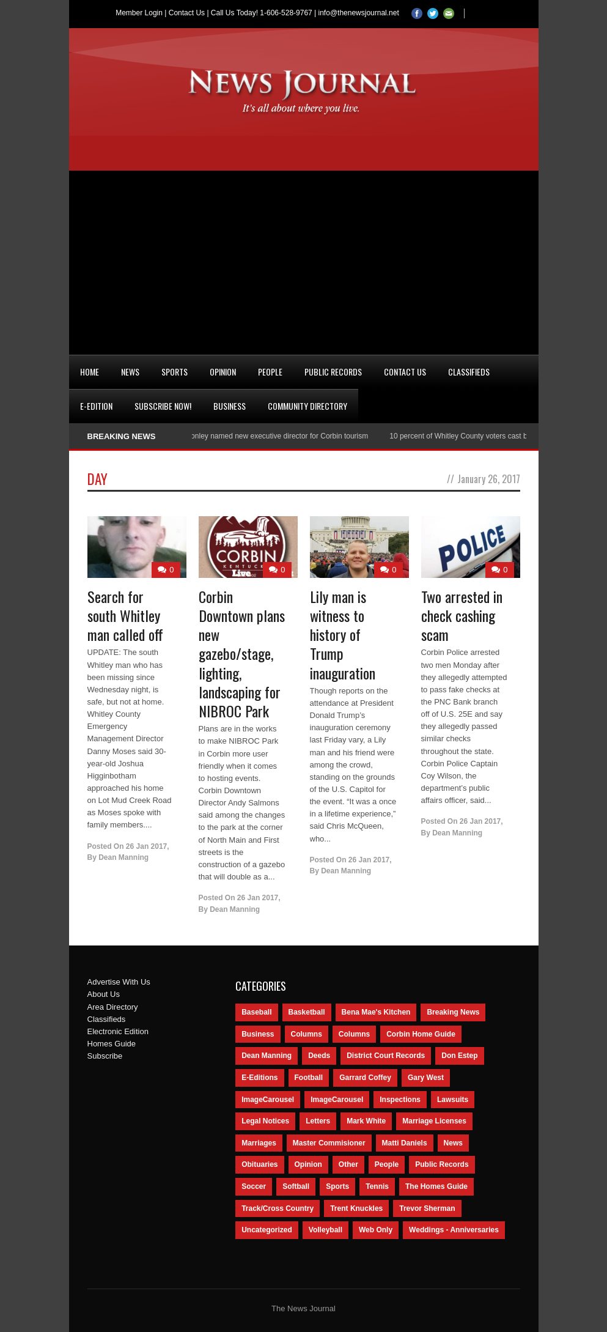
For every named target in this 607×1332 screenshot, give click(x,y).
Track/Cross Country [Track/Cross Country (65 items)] (277, 1208)
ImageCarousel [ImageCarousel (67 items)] (337, 1099)
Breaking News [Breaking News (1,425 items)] (453, 1012)
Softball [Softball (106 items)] (295, 1186)
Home (89, 371)
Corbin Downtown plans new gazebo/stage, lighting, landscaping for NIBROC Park (242, 653)
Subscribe (105, 1055)
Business (229, 405)
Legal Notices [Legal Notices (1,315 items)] (265, 1121)
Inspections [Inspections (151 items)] (400, 1099)
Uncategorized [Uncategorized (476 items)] (266, 1230)
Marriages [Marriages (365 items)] (258, 1143)
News (130, 371)
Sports (174, 371)
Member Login (139, 13)
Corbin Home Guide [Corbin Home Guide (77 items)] (420, 1034)
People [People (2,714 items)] (387, 1164)
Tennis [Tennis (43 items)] (377, 1186)
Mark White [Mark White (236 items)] (366, 1121)
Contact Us (187, 13)
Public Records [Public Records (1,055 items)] (441, 1164)
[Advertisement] (304, 262)
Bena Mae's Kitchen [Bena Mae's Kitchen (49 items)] (376, 1012)
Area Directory (112, 1007)
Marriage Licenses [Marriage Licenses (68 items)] (434, 1121)
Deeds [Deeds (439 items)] (319, 1055)
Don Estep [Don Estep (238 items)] (459, 1055)
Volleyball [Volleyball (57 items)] (325, 1230)
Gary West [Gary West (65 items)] (426, 1077)
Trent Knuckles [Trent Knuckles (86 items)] (356, 1208)
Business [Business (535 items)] (257, 1034)
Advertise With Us (118, 981)
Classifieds (469, 371)
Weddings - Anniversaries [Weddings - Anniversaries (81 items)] (454, 1230)
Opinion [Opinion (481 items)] (308, 1164)
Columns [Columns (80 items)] (354, 1034)
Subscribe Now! (162, 405)
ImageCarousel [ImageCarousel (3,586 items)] (267, 1099)
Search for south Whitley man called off (125, 615)
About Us (103, 994)
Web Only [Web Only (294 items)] (375, 1230)
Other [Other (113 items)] (348, 1164)
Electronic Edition (118, 1031)
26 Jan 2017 (146, 846)
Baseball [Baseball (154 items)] (256, 1012)
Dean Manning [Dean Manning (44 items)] (266, 1055)
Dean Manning (123, 857)
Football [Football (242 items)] (309, 1077)
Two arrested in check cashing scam (461, 615)
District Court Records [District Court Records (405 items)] (386, 1055)
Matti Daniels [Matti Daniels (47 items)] (404, 1143)
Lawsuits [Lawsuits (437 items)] (452, 1099)
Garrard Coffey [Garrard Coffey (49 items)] (365, 1077)
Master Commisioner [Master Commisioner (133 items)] (329, 1143)
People (270, 371)
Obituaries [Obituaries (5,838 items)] (259, 1164)
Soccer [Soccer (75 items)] (253, 1186)
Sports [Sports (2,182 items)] (337, 1186)
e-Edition (96, 405)
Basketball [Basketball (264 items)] (307, 1012)
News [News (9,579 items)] (453, 1143)
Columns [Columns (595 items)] (306, 1034)
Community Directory (307, 405)
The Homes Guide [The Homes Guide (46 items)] (436, 1186)
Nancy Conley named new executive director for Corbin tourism (269, 436)
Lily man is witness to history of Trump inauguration (342, 634)
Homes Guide (111, 1043)
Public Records (333, 371)
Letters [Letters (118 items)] (318, 1121)
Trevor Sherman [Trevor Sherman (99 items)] (427, 1208)
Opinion (223, 371)
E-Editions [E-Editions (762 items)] (259, 1077)
